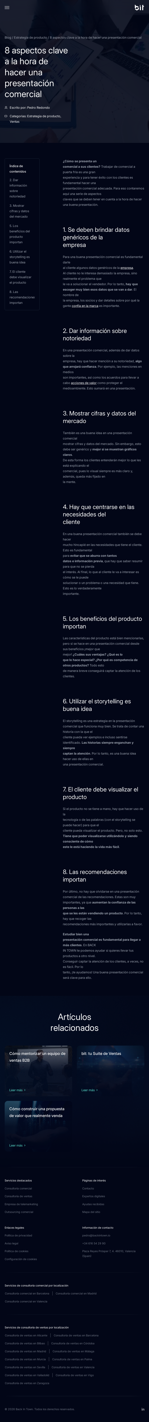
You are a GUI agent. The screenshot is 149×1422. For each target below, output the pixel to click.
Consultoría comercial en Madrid (76, 1293)
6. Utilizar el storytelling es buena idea (20, 256)
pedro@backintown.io (96, 1235)
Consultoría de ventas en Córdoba (72, 1343)
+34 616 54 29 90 (94, 1243)
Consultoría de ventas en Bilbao (25, 1343)
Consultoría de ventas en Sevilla (25, 1367)
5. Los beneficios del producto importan (20, 234)
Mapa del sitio (91, 1212)
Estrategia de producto (31, 37)
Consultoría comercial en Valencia (26, 1301)
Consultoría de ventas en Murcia (25, 1359)
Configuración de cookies (21, 1259)
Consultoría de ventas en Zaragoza (27, 1383)
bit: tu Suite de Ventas (101, 1053)
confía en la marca (85, 306)
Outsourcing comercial (19, 1212)
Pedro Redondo (38, 107)
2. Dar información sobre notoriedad (18, 188)
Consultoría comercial (18, 1188)
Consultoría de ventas (18, 1196)
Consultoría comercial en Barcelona (27, 1293)
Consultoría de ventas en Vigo (75, 1375)
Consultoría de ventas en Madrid (25, 1351)
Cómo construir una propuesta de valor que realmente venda (36, 1112)
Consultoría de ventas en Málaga (73, 1351)
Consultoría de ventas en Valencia (73, 1367)
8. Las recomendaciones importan (22, 297)
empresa (126, 268)
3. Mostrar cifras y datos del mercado (19, 211)
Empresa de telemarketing (21, 1204)
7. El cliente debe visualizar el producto (20, 277)
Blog (8, 37)
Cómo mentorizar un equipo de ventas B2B (37, 1057)
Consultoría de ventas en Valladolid (27, 1375)
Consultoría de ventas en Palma (72, 1359)
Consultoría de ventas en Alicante (26, 1335)
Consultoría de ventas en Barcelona (76, 1335)
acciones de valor (84, 383)
